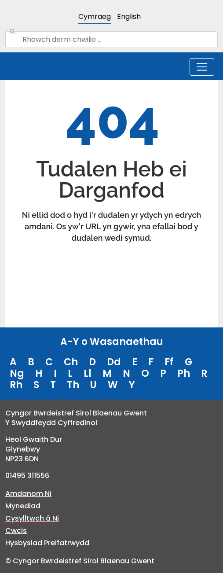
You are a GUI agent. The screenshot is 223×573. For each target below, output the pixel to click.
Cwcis (16, 530)
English (129, 16)
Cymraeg (94, 16)
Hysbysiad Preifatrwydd (47, 543)
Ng (17, 373)
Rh (16, 385)
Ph (183, 373)
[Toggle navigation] (202, 67)
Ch (71, 362)
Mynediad (22, 506)
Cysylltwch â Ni (32, 518)
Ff (169, 362)
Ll (87, 373)
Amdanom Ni (28, 494)
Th (73, 385)
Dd (114, 362)
